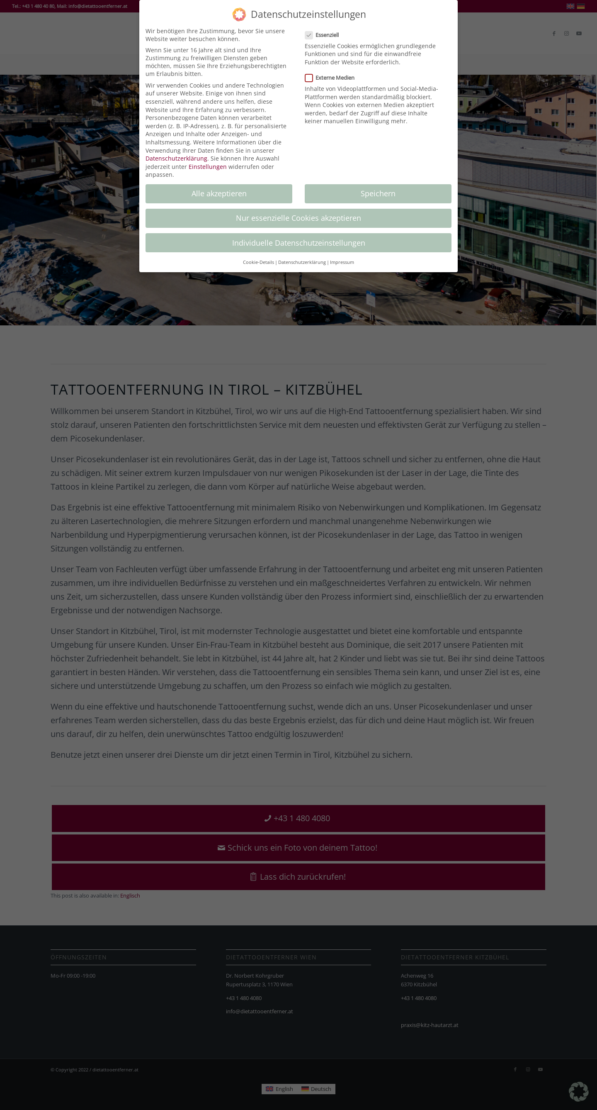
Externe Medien (333, 77)
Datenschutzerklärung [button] (302, 262)
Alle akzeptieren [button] (219, 193)
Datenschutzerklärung (176, 158)
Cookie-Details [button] (258, 262)
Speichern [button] (378, 193)
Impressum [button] (342, 262)
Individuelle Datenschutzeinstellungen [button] (298, 243)
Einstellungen (208, 167)
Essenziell (325, 35)
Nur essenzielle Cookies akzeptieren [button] (298, 218)
